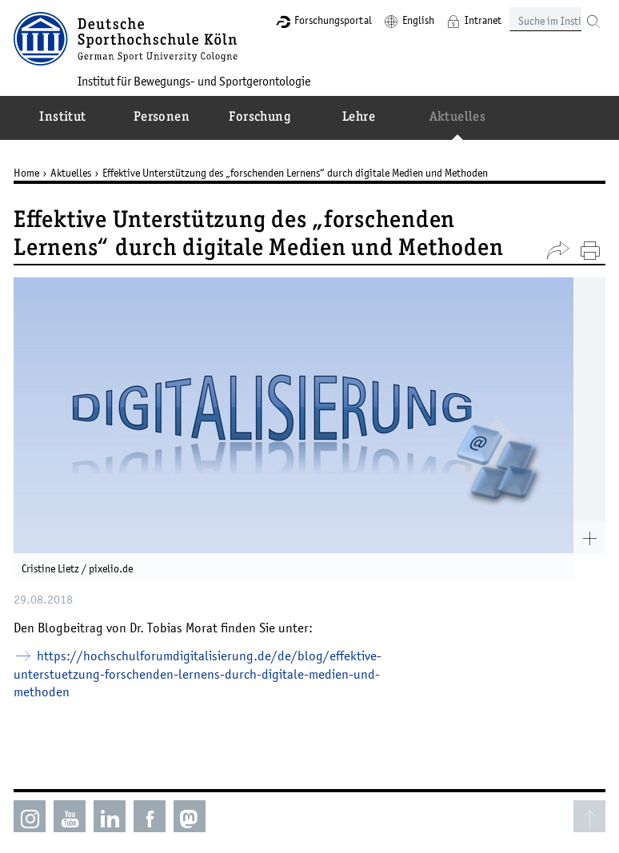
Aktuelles (70, 172)
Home (26, 172)
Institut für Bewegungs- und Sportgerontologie (194, 81)
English (418, 20)
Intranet (483, 20)
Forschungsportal (333, 20)
